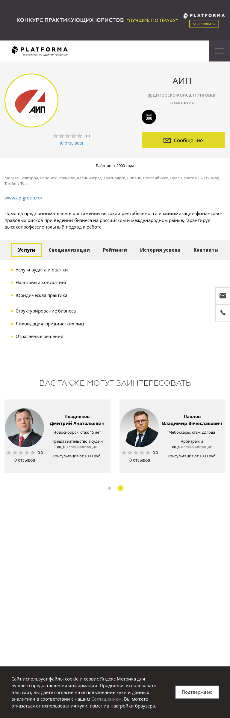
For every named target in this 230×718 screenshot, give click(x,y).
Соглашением (106, 699)
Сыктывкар (208, 178)
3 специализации (81, 447)
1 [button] (109, 488)
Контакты (205, 250)
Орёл (174, 178)
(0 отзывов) (71, 143)
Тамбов (11, 183)
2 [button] (120, 488)
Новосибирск (155, 178)
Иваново (67, 178)
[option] (57, 436)
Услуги (26, 250)
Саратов (188, 178)
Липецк (134, 178)
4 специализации (196, 447)
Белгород (29, 178)
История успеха (160, 250)
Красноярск (114, 178)
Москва (11, 178)
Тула (24, 183)
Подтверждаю (197, 692)
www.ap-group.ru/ (23, 198)
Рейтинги (115, 250)
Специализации (69, 250)
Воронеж (48, 178)
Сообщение (183, 140)
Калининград (89, 178)
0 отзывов (24, 460)
